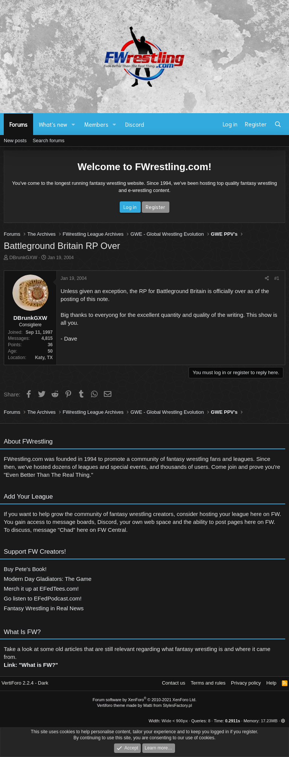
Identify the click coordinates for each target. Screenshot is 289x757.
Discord (134, 124)
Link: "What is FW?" (31, 668)
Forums (18, 124)
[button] (73, 124)
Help (271, 683)
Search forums (49, 140)
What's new (53, 124)
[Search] (278, 124)
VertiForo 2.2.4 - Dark (25, 683)
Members (96, 124)
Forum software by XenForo (144, 699)
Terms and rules (208, 683)
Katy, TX (44, 357)
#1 (276, 278)
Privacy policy (246, 683)
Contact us (173, 683)
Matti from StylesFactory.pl (167, 705)
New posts (15, 140)
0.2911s (232, 721)
